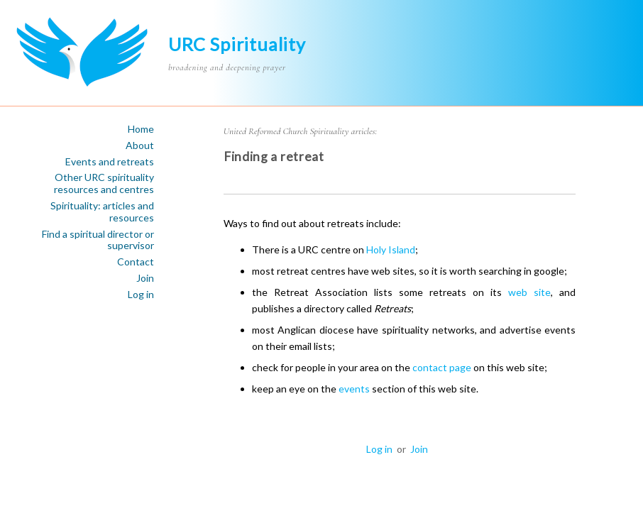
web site (529, 292)
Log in (141, 294)
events (354, 389)
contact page (441, 367)
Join (145, 278)
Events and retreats (109, 161)
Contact (135, 262)
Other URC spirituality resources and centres (104, 183)
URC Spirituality (237, 44)
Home (141, 129)
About (140, 145)
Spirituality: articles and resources (102, 212)
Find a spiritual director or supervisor (98, 240)
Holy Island (390, 249)
